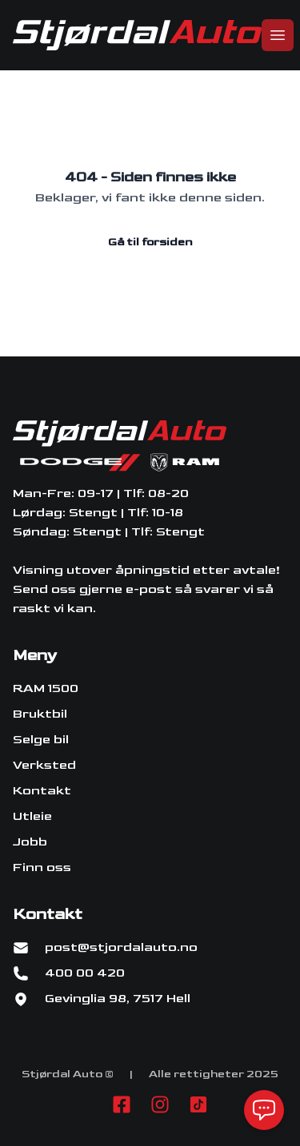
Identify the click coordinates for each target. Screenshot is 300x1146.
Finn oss (42, 867)
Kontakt (42, 790)
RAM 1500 (45, 688)
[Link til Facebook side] (121, 1104)
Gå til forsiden (150, 242)
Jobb (30, 842)
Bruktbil (40, 714)
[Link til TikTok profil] (198, 1104)
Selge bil (41, 739)
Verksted (44, 765)
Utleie (32, 816)
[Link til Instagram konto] (160, 1104)
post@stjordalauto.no (121, 947)
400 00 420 (85, 973)
